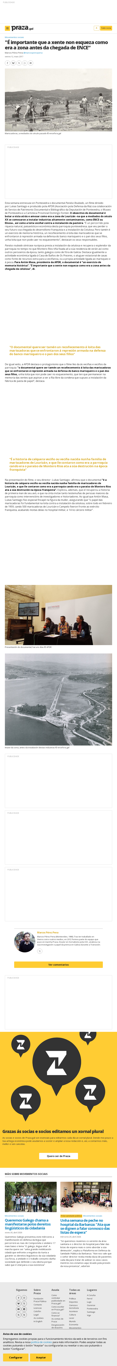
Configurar (15, 1357)
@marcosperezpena (33, 52)
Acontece (73, 1311)
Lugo (89, 1302)
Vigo (89, 1315)
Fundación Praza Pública (40, 1300)
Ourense (91, 1305)
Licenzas (38, 1308)
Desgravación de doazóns (57, 1326)
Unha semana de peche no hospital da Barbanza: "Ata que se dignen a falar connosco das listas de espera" (85, 1226)
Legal (36, 1314)
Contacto (38, 1304)
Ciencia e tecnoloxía (74, 1306)
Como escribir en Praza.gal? (57, 1308)
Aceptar (41, 1357)
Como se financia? (55, 1314)
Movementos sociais (14, 37)
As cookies (39, 1318)
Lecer (71, 1318)
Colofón (37, 1311)
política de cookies (41, 1342)
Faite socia (106, 28)
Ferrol (89, 1298)
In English (38, 1321)
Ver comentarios (58, 964)
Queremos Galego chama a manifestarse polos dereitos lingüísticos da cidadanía (27, 1224)
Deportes (73, 1302)
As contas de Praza (57, 1320)
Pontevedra (92, 1308)
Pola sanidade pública (71, 1216)
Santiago (91, 1312)
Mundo (72, 1321)
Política (72, 1298)
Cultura (72, 1314)
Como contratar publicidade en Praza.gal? (58, 1299)
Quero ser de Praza (58, 1156)
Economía (73, 1324)
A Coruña (91, 1295)
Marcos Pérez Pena (14, 52)
